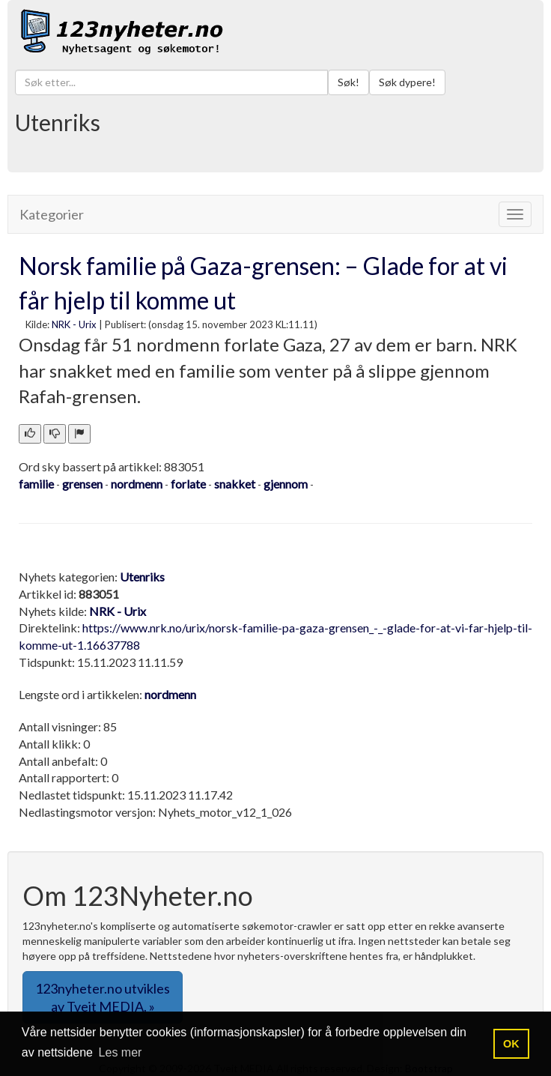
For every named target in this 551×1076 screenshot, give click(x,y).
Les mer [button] (120, 1052)
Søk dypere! (407, 82)
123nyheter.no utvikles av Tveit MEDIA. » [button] (102, 997)
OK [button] (511, 1044)
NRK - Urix (74, 324)
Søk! (348, 82)
